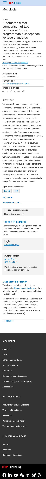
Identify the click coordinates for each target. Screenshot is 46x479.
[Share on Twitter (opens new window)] (14, 91)
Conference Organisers (12, 455)
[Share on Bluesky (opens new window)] (23, 91)
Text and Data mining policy (14, 426)
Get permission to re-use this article (16, 84)
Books (5, 354)
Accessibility (7, 387)
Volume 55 (15, 63)
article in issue (16, 210)
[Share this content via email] (3, 91)
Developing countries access (14, 376)
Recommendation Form (24, 288)
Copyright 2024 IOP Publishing (15, 405)
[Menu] (4, 3)
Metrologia (9, 9)
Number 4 (24, 63)
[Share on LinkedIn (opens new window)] (7, 91)
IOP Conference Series (12, 360)
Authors (5, 444)
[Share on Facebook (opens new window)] (11, 91)
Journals (6, 349)
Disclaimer (7, 415)
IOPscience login (11, 245)
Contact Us (7, 371)
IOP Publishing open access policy (17, 381)
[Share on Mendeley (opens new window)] (18, 91)
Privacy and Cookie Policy (13, 421)
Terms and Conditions (12, 410)
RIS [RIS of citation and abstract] (16, 191)
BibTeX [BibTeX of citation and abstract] (7, 191)
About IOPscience (10, 365)
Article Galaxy (10, 259)
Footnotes (7, 321)
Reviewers (6, 450)
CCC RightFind (10, 262)
